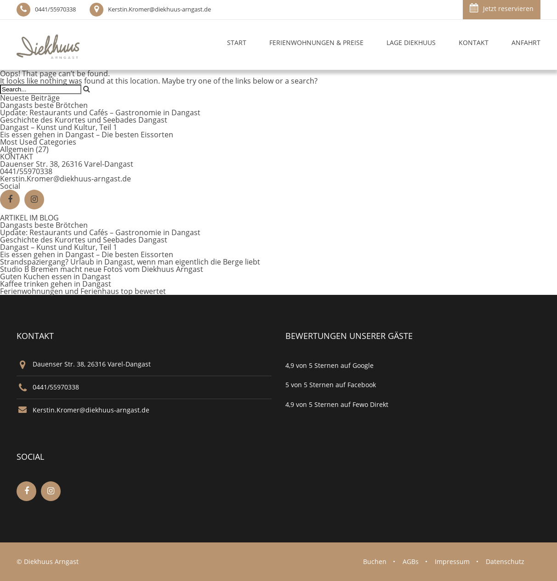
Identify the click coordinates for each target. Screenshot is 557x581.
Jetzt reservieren (502, 8)
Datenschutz (505, 561)
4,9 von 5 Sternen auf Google (329, 365)
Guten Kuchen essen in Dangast (55, 276)
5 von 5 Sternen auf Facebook (330, 384)
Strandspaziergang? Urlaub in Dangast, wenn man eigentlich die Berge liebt (130, 262)
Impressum (452, 561)
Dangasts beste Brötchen (44, 105)
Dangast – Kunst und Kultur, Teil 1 (58, 127)
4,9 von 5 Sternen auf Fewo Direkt (336, 404)
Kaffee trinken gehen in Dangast (55, 284)
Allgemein (17, 149)
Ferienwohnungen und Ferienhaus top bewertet (83, 291)
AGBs (411, 561)
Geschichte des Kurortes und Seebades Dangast (83, 120)
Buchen (374, 561)
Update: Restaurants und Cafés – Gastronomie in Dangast (100, 112)
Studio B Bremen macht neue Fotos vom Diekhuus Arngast (101, 269)
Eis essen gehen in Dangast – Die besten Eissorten (86, 135)
